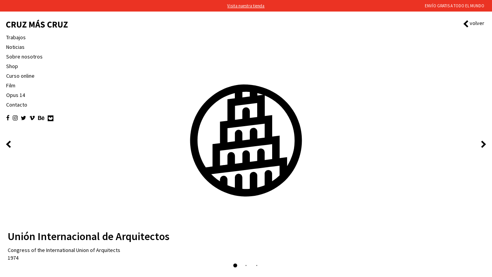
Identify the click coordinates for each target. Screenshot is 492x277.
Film (10, 85)
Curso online (20, 75)
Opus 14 (15, 95)
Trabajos (16, 37)
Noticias (15, 46)
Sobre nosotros (24, 56)
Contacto (16, 104)
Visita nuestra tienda (245, 5)
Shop (12, 66)
